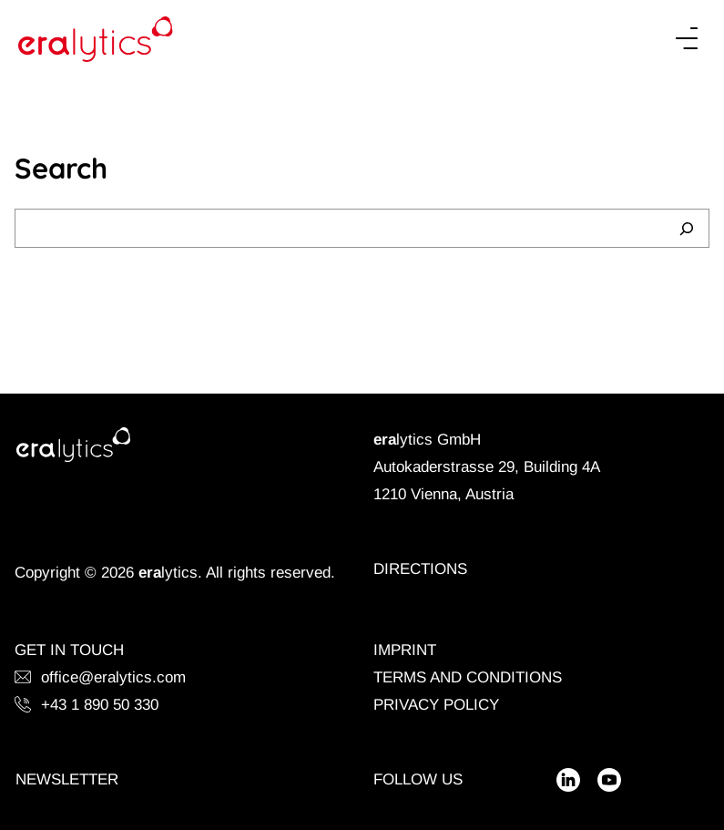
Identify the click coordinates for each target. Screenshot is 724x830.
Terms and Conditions (467, 677)
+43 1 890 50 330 (86, 704)
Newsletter (66, 779)
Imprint (404, 650)
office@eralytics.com (100, 677)
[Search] (686, 227)
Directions (420, 569)
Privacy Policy (436, 704)
